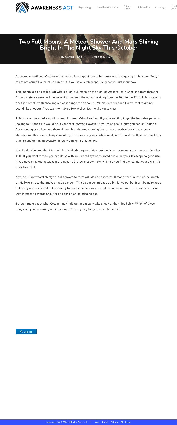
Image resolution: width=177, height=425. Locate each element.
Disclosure (126, 422)
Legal (96, 422)
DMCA (105, 422)
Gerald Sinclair (75, 57)
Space (95, 32)
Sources (28, 331)
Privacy (116, 422)
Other (81, 32)
